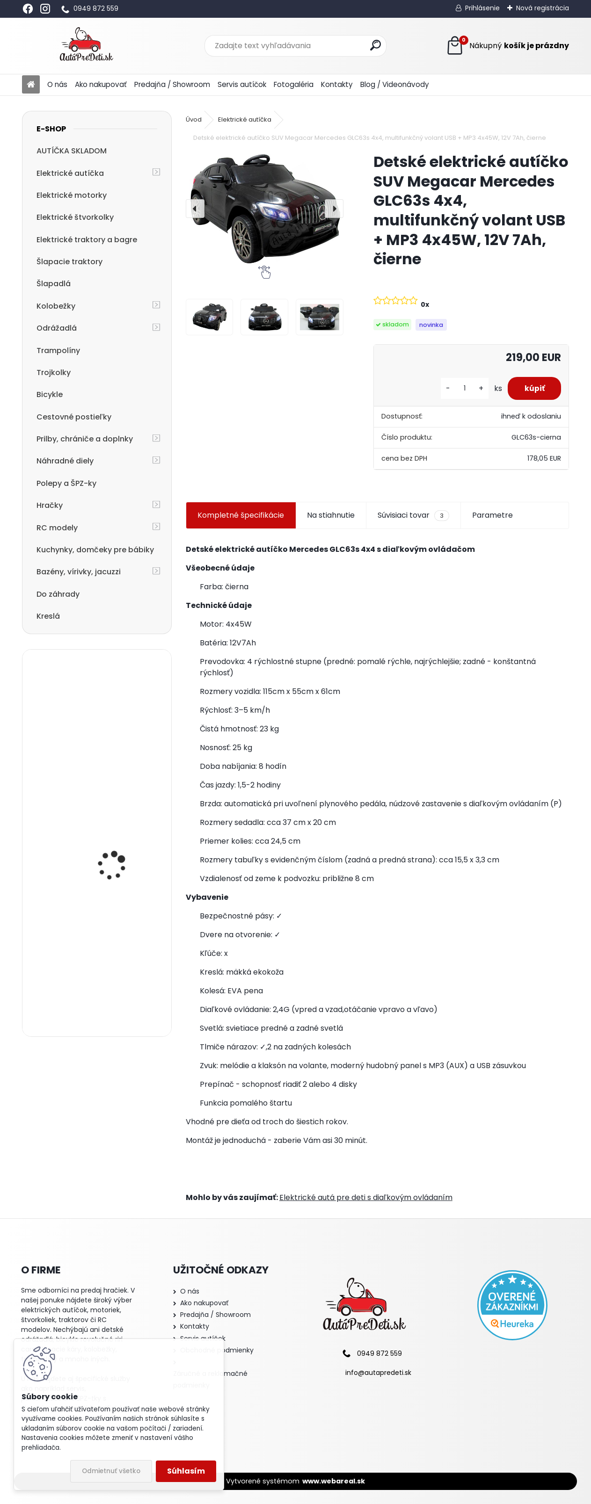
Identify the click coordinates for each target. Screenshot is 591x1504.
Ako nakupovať (101, 84)
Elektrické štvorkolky (75, 217)
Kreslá (48, 616)
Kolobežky (55, 306)
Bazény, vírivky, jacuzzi (78, 571)
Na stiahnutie (331, 515)
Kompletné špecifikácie (240, 515)
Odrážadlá (56, 328)
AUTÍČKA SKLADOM (71, 150)
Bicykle (49, 394)
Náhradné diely (65, 461)
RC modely (57, 527)
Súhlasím (186, 1471)
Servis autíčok (242, 84)
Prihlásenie (482, 8)
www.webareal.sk (333, 1481)
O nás (57, 84)
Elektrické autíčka (70, 173)
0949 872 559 (95, 8)
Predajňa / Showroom (172, 84)
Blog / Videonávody (394, 84)
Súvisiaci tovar (413, 515)
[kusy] (460, 388)
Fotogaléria (294, 84)
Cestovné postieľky (73, 417)
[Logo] (86, 45)
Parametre (492, 515)
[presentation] (195, 208)
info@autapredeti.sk (378, 1372)
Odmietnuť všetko (111, 1471)
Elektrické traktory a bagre (86, 239)
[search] (375, 45)
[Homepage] (31, 84)
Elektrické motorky (71, 195)
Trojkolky (53, 372)
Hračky (49, 505)
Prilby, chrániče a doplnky (84, 439)
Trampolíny (58, 350)
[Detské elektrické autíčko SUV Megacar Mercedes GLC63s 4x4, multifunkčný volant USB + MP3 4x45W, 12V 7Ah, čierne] (264, 208)
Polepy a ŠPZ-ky (66, 483)
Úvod (194, 119)
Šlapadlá (53, 283)
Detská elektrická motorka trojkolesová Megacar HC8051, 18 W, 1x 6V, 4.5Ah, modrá (121, 863)
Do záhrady (58, 594)
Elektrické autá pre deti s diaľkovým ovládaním (365, 1197)
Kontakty (337, 84)
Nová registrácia (542, 8)
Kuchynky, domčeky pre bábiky (95, 549)
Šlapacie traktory (69, 261)
